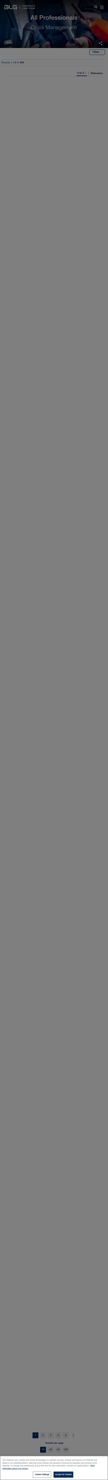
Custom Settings (42, 1474)
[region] (54, 1468)
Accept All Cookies (63, 1474)
